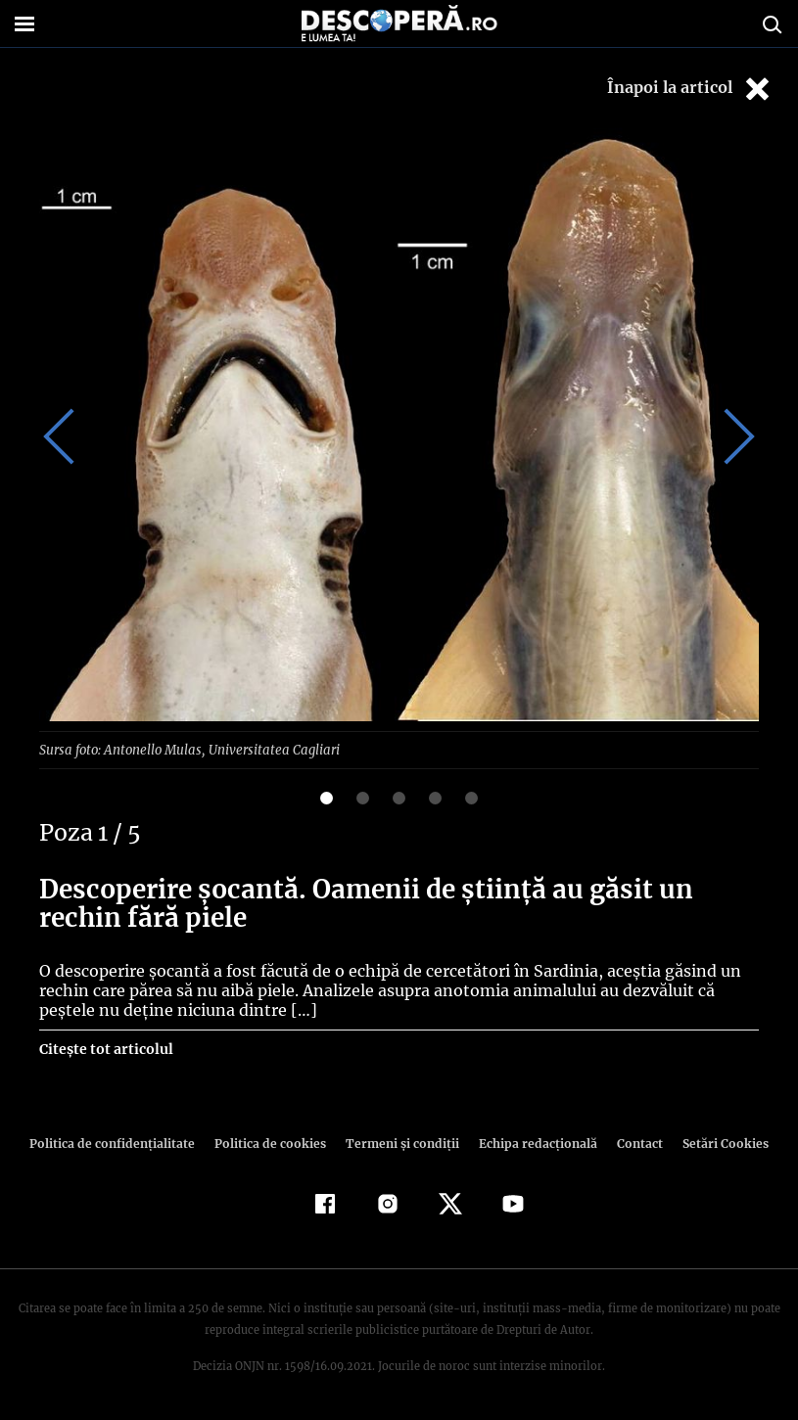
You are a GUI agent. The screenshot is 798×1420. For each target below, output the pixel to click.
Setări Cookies (716, 1142)
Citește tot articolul (105, 1048)
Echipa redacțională (532, 1142)
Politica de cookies (273, 1142)
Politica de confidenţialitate (121, 1142)
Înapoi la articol (690, 88)
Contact (632, 1142)
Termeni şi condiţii (400, 1142)
